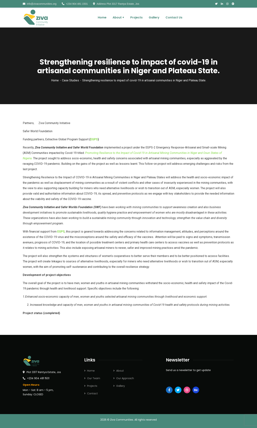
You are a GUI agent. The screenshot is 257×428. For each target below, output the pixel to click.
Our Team (93, 378)
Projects (92, 386)
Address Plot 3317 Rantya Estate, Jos (116, 3)
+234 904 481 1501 (75, 3)
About (120, 370)
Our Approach (125, 378)
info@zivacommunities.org (39, 3)
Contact (92, 393)
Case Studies (70, 80)
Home (55, 80)
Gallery (120, 386)
